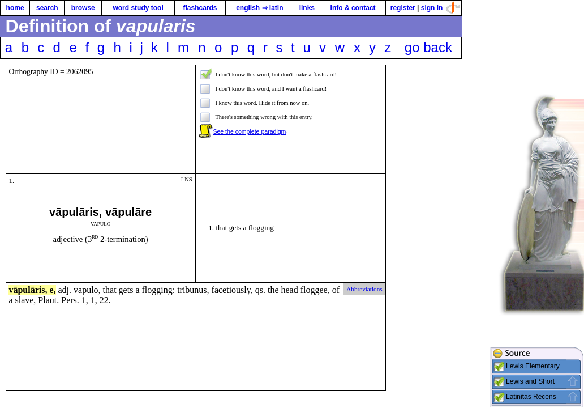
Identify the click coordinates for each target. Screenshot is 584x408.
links (307, 8)
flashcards (200, 8)
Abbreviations (364, 289)
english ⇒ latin (259, 8)
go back (428, 47)
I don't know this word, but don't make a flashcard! (276, 74)
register (402, 8)
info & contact (353, 8)
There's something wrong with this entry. (263, 117)
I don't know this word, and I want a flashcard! (271, 89)
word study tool (138, 8)
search (47, 8)
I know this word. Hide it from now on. (262, 103)
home (15, 8)
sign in (432, 8)
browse (83, 8)
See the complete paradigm (249, 131)
